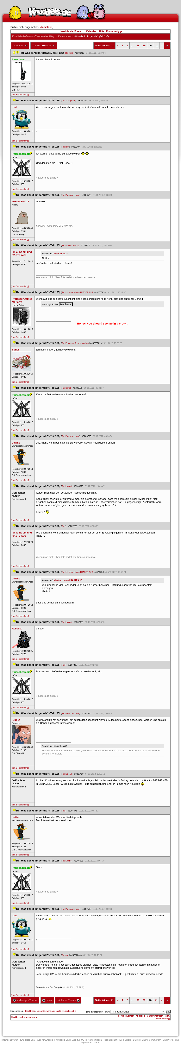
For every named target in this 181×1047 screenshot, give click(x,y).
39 (144, 45)
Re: (64, 526)
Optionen (20, 45)
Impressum (86, 1042)
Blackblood (30, 1011)
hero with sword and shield (48, 1011)
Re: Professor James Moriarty (75, 343)
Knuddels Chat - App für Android (36, 1040)
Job (96, 1042)
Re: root (69, 53)
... (132, 45)
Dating (136, 1040)
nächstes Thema (68, 1000)
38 (138, 45)
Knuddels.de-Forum (22, 36)
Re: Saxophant (68, 100)
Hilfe (101, 31)
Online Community (151, 1040)
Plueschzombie (69, 1011)
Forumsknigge (114, 31)
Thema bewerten (43, 45)
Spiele (128, 1040)
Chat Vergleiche (171, 1040)
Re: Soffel (66, 388)
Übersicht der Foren (70, 31)
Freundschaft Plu (113, 1040)
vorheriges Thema (25, 1000)
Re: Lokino (67, 486)
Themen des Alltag (45, 36)
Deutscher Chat (10, 1040)
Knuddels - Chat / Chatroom (149, 1016)
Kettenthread (65, 36)
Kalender (91, 31)
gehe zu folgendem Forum (97, 1012)
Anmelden (46, 27)
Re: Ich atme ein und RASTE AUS (77, 292)
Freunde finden (94, 1040)
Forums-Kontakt (126, 1016)
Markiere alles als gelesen (24, 1017)
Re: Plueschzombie (70, 195)
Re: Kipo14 (67, 774)
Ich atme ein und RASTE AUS (68, 580)
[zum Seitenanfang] (20, 94)
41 (156, 45)
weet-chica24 (61, 253)
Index (47, 1000)
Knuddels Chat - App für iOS (69, 1040)
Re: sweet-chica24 (70, 245)
